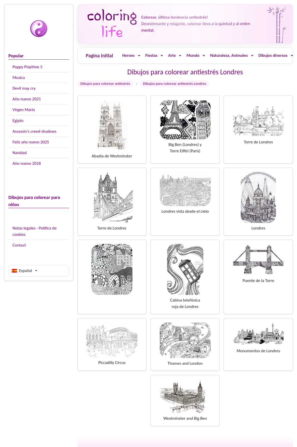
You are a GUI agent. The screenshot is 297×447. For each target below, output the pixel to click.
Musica (18, 77)
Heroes (128, 55)
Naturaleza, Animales (229, 55)
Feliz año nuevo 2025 (30, 142)
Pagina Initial (99, 55)
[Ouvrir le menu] (139, 55)
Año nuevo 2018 (26, 163)
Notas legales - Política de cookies (34, 231)
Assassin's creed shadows (34, 131)
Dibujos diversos (273, 55)
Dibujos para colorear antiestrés (105, 83)
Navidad (19, 152)
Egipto (17, 120)
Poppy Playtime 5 (27, 67)
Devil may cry (24, 88)
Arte (172, 55)
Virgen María (23, 109)
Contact (19, 245)
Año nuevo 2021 (26, 99)
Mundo (192, 55)
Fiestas (151, 55)
